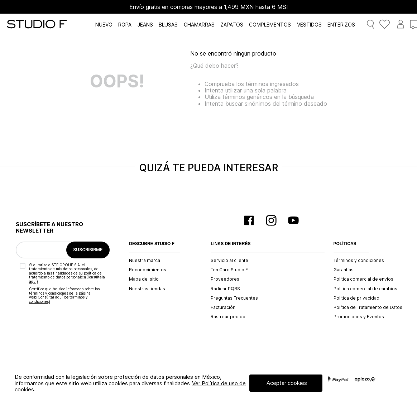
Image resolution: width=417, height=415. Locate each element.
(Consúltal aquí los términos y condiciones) (58, 299)
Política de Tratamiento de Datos (368, 307)
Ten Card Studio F (229, 269)
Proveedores (225, 279)
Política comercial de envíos (363, 279)
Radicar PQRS (225, 288)
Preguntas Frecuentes (234, 298)
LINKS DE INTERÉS (230, 244)
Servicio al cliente (229, 260)
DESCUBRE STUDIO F (151, 244)
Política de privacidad (356, 298)
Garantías (344, 269)
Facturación (223, 307)
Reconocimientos (147, 269)
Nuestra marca (144, 260)
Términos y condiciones (359, 260)
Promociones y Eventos (359, 316)
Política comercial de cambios (365, 288)
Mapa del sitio (144, 279)
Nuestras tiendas (147, 288)
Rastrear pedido (228, 316)
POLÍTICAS (345, 244)
